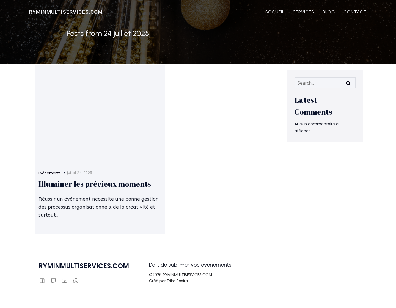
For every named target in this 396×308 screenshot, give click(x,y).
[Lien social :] (44, 283)
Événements (50, 164)
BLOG (329, 12)
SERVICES (304, 12)
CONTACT (355, 12)
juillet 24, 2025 (80, 163)
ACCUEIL (275, 12)
